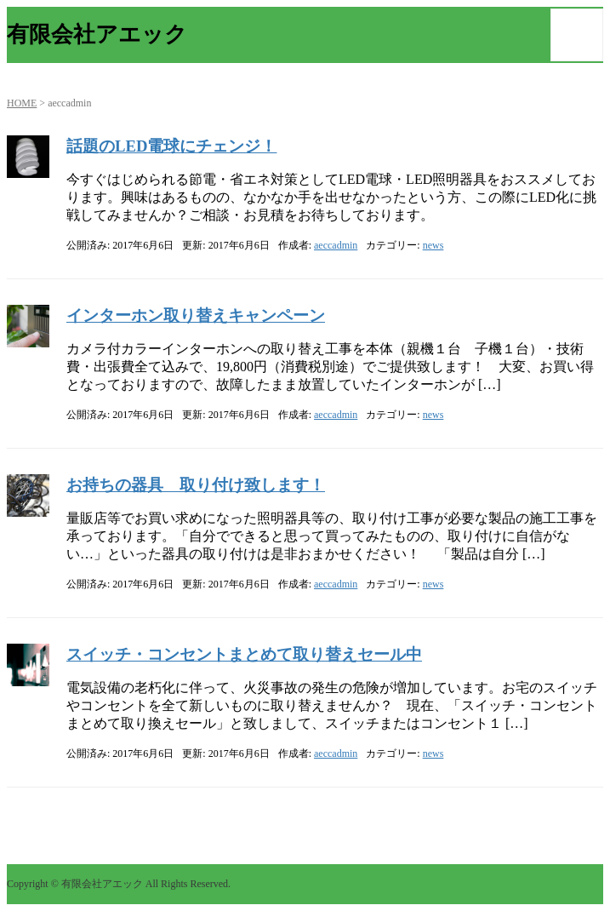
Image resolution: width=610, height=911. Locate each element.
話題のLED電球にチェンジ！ (171, 146)
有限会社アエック (97, 34)
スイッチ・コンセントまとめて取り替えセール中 (244, 654)
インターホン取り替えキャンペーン (195, 315)
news (433, 245)
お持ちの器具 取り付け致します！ (195, 485)
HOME (22, 103)
